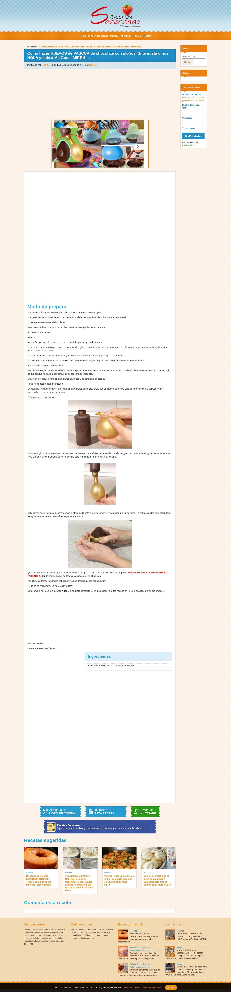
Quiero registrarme (189, 145)
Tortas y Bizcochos (98, 36)
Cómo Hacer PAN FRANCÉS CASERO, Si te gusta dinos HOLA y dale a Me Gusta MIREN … (185, 938)
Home (83, 36)
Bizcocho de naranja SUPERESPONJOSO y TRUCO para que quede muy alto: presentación (38, 880)
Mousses (146, 950)
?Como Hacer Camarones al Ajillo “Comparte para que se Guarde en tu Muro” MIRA (119, 880)
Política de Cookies (132, 987)
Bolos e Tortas (136, 947)
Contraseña (187, 118)
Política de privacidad (151, 987)
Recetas (147, 36)
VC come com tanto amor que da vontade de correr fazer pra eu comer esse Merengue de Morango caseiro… (139, 972)
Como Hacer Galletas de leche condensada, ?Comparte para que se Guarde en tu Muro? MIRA (157, 880)
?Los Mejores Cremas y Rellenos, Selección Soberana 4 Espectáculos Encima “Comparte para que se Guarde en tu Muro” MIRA (79, 883)
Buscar (187, 62)
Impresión (104, 811)
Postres (114, 36)
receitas (46, 65)
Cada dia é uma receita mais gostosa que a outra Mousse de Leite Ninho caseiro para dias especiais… (138, 956)
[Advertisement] (100, 93)
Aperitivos (125, 36)
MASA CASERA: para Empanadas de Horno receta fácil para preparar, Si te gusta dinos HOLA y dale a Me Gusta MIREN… (184, 954)
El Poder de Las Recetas (115, 15)
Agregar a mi (62, 811)
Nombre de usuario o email (191, 106)
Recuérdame (188, 128)
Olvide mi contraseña (190, 142)
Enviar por (148, 811)
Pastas (137, 36)
